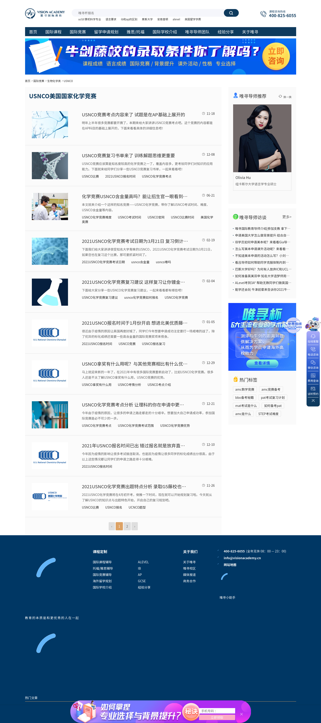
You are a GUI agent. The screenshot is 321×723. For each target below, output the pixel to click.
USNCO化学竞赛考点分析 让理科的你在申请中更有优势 (135, 404)
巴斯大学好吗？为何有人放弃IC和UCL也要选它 (268, 269)
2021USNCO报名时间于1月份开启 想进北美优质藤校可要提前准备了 (135, 322)
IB (139, 568)
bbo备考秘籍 (244, 397)
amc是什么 (243, 413)
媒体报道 (189, 574)
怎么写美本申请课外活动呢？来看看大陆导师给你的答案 (274, 248)
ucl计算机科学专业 (89, 19)
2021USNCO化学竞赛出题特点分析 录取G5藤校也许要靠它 (135, 486)
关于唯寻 (189, 562)
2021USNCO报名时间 (120, 176)
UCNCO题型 (137, 507)
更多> (287, 216)
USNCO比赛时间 (182, 217)
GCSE (142, 581)
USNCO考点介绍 (159, 384)
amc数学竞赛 (244, 389)
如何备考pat (272, 405)
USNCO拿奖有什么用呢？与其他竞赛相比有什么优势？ (135, 363)
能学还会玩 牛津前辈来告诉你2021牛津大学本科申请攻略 (275, 289)
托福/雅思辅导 (103, 568)
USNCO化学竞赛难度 (97, 217)
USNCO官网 (156, 217)
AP (140, 574)
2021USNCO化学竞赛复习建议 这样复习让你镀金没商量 (135, 282)
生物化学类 (54, 81)
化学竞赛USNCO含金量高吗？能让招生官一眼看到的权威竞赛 (135, 196)
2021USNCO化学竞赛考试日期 (103, 262)
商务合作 (189, 581)
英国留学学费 (193, 19)
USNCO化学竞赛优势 (175, 425)
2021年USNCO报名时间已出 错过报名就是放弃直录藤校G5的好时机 (135, 445)
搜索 (231, 13)
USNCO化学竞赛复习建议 (100, 297)
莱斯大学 (147, 19)
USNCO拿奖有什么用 (97, 384)
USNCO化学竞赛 (176, 297)
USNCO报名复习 (153, 343)
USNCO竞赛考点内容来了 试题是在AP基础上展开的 (133, 114)
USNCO (68, 81)
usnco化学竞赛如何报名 (141, 297)
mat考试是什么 (246, 405)
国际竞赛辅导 (102, 574)
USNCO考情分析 (129, 384)
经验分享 (144, 587)
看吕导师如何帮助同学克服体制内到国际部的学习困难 (273, 262)
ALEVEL (143, 562)
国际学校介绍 (102, 587)
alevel (176, 19)
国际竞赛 (38, 81)
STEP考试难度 (268, 413)
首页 (27, 81)
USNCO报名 (113, 507)
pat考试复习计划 (273, 397)
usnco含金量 (140, 262)
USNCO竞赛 (127, 343)
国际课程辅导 (102, 562)
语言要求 (110, 19)
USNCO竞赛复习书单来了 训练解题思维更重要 (128, 155)
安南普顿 (162, 19)
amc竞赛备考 (271, 389)
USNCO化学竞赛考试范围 (136, 425)
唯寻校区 (189, 568)
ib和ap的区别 (129, 19)
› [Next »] (134, 526)
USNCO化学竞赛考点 (156, 176)
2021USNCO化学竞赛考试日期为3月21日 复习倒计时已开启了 (135, 241)
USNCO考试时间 (129, 217)
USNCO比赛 (90, 176)
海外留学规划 (102, 581)
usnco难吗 (163, 262)
